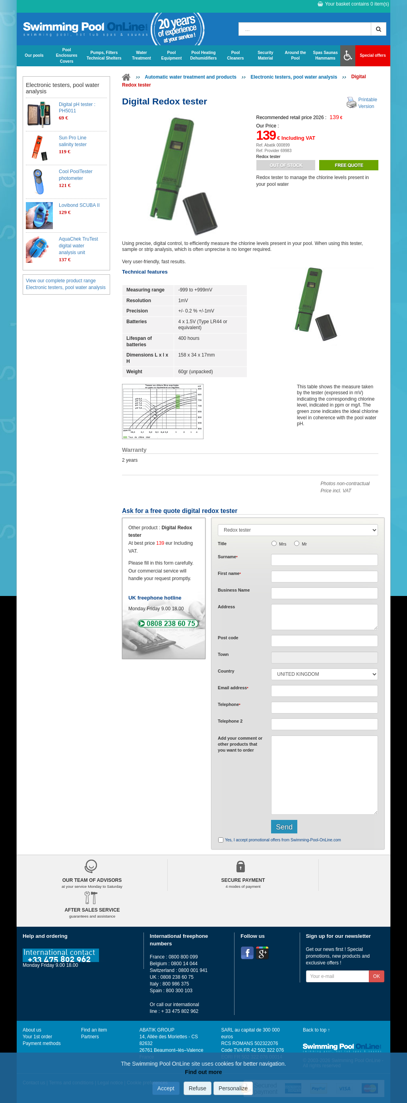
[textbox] (324, 641)
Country (226, 671)
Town (223, 654)
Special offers (373, 55)
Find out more (203, 1072)
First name (229, 573)
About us (32, 1030)
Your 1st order (37, 1036)
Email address (233, 687)
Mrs (282, 544)
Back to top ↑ (316, 1030)
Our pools (34, 55)
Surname (228, 556)
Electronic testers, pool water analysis (293, 77)
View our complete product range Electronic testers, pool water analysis (66, 284)
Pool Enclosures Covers (67, 56)
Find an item (94, 1030)
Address (226, 606)
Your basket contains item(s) (353, 4)
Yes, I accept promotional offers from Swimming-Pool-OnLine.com (283, 840)
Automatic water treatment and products (190, 77)
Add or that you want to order (240, 744)
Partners (90, 1036)
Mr (304, 544)
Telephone (229, 704)
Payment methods (42, 1043)
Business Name (234, 590)
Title (222, 543)
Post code (228, 637)
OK (376, 976)
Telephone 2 (230, 721)
